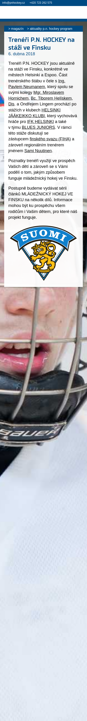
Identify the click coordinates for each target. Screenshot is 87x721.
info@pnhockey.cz (13, 2)
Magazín (17, 29)
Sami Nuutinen (38, 150)
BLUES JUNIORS (38, 127)
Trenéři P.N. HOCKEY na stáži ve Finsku (41, 44)
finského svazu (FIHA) (50, 139)
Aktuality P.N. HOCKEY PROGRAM (51, 29)
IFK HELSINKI (40, 121)
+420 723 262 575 (40, 2)
